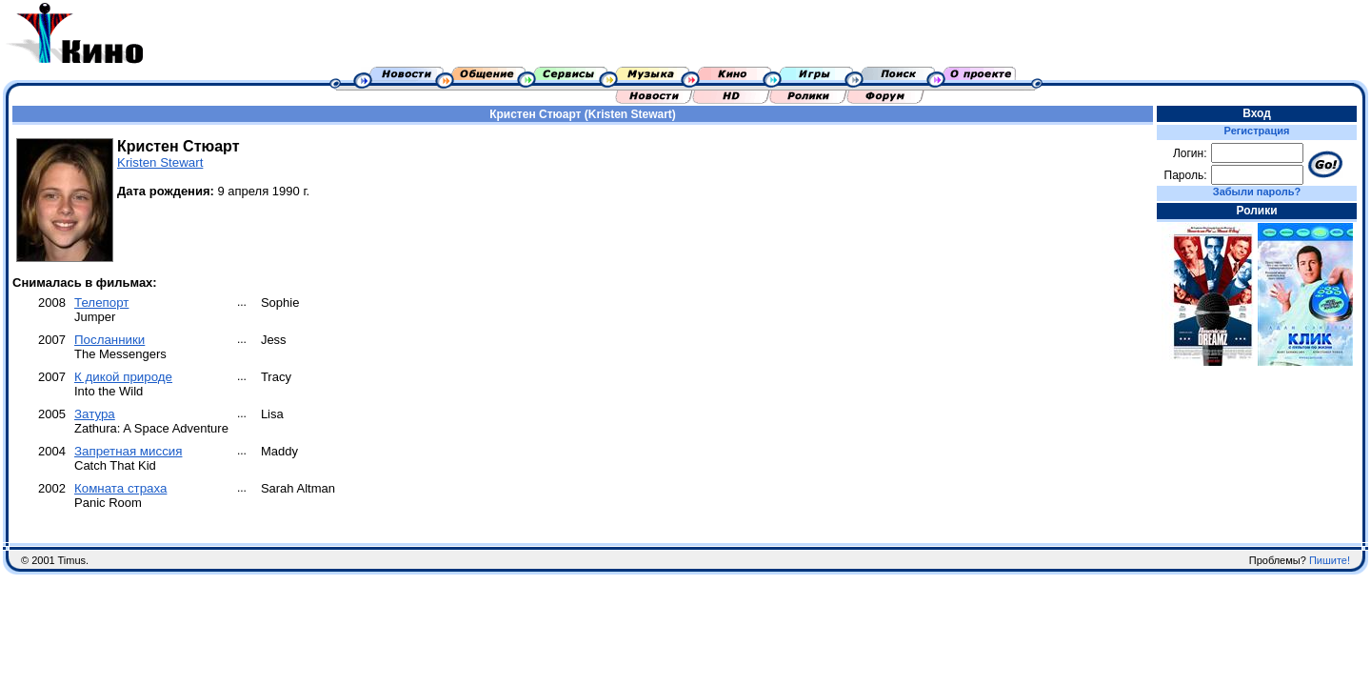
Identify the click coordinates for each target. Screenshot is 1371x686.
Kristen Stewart (160, 162)
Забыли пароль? (1257, 191)
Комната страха (120, 488)
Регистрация (1257, 130)
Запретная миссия (128, 451)
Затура (94, 414)
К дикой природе (123, 377)
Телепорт (101, 302)
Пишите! (1329, 560)
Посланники (109, 340)
